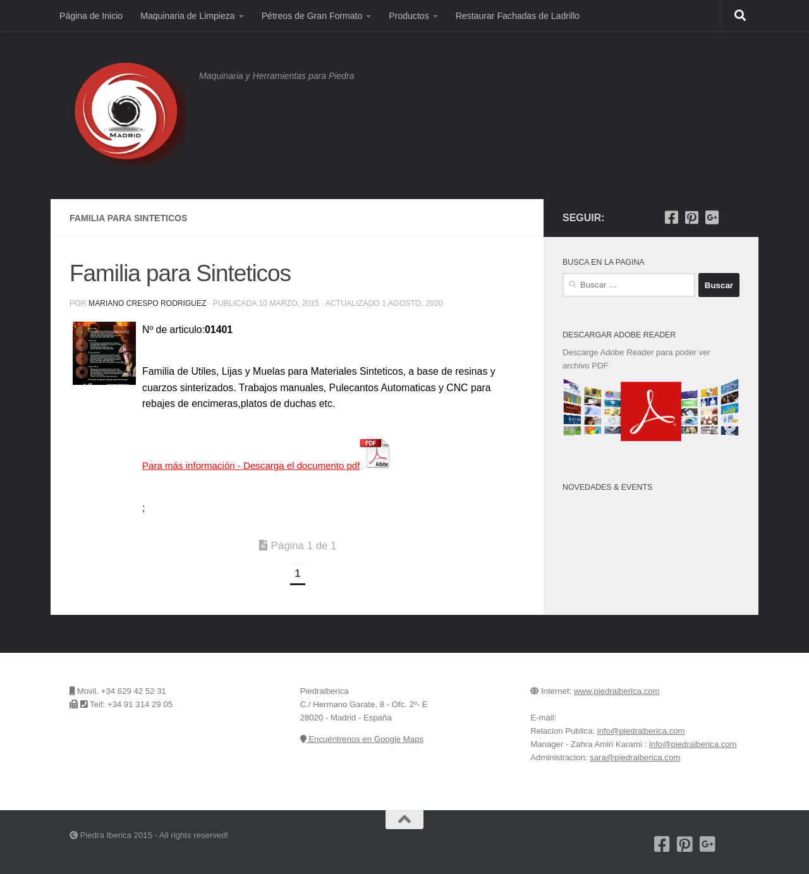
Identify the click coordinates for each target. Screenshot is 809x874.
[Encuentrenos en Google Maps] (731, 217)
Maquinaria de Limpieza (187, 16)
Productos (409, 16)
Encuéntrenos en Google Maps (361, 739)
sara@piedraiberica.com (635, 757)
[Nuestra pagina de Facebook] (671, 217)
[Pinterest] (691, 217)
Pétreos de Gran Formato (312, 16)
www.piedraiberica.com (617, 691)
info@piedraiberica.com (641, 731)
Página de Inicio (91, 16)
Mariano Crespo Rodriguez (148, 303)
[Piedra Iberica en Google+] (711, 217)
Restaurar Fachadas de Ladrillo (518, 16)
